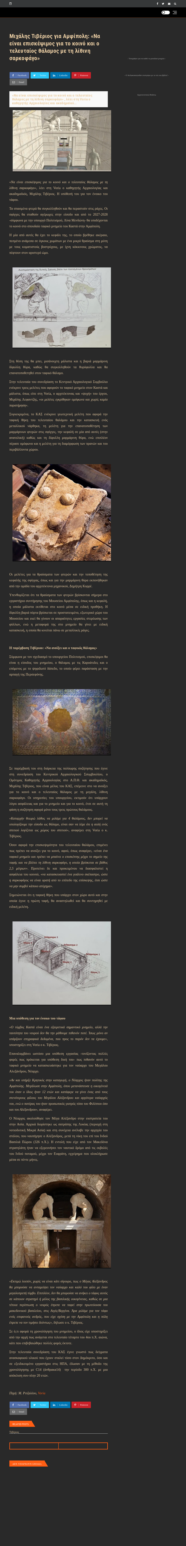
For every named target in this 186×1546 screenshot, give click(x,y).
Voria (41, 1393)
